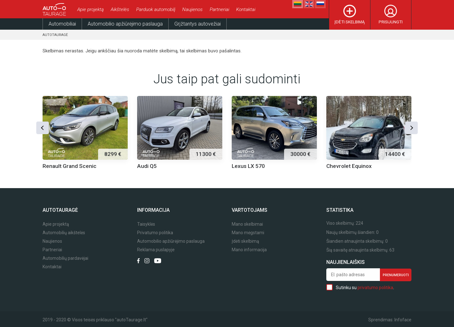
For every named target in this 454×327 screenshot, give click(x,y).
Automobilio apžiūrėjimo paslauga (125, 24)
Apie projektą (90, 9)
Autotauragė (55, 35)
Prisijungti (391, 22)
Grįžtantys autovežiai (197, 24)
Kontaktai (245, 9)
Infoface (402, 319)
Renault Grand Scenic (69, 166)
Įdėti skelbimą (350, 22)
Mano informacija (249, 249)
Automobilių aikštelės (64, 232)
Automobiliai (62, 24)
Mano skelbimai (247, 224)
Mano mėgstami (248, 232)
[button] (42, 128)
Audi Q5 (147, 166)
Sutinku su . (360, 287)
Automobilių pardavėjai (65, 258)
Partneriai (219, 9)
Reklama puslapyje (156, 249)
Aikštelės (120, 9)
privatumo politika (375, 287)
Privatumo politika (155, 232)
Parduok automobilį (155, 9)
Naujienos (192, 9)
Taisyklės (146, 224)
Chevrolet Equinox (349, 166)
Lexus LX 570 (248, 166)
